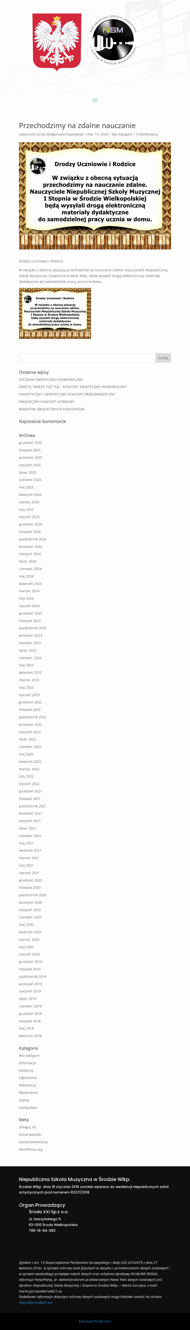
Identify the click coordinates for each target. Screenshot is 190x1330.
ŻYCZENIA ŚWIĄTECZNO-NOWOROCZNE (51, 379)
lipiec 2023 (27, 650)
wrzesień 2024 (30, 546)
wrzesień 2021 (30, 813)
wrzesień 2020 (30, 902)
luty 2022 (26, 776)
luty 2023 (26, 687)
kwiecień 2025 (30, 494)
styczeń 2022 (29, 783)
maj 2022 (26, 754)
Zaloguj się (27, 1127)
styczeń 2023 (29, 695)
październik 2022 (32, 717)
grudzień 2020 (30, 880)
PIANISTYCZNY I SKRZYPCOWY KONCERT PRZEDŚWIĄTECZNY (67, 394)
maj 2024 (26, 576)
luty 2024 (26, 598)
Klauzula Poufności (95, 1321)
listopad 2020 (30, 887)
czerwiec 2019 (30, 1006)
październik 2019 (32, 976)
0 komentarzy (147, 134)
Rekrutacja (27, 1085)
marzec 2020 (29, 939)
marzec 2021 (29, 858)
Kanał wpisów (30, 1134)
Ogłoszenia (28, 1077)
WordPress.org (31, 1149)
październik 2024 (32, 539)
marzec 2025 (29, 502)
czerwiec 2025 (30, 479)
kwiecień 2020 (30, 932)
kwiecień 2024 (30, 583)
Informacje (27, 1063)
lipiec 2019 (27, 998)
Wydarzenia (28, 1092)
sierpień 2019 (30, 991)
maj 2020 (26, 924)
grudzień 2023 (30, 613)
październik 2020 (32, 895)
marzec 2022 (29, 769)
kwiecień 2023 (30, 672)
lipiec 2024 (27, 561)
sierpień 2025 (30, 465)
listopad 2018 (30, 1021)
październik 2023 (32, 628)
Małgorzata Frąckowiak (65, 134)
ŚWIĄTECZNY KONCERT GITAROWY (46, 401)
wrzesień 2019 (30, 984)
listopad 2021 (30, 798)
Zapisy (24, 1100)
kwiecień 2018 (30, 1035)
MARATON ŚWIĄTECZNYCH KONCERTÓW (51, 409)
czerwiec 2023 (30, 657)
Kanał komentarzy (33, 1142)
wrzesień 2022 (30, 724)
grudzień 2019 (30, 961)
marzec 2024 (29, 591)
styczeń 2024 (29, 605)
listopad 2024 (30, 531)
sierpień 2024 (30, 553)
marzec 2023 (29, 680)
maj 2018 (26, 1028)
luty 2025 (26, 509)
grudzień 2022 (30, 702)
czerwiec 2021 (30, 835)
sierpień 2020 (30, 910)
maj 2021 (26, 843)
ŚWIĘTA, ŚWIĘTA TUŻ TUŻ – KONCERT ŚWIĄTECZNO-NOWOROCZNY (73, 386)
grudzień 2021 (30, 791)
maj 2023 (26, 665)
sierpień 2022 (30, 732)
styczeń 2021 (29, 872)
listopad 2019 (30, 969)
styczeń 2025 (29, 516)
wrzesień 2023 (30, 635)
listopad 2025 (30, 450)
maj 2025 (26, 487)
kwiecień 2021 (30, 850)
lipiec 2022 (27, 739)
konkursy (26, 1070)
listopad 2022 (30, 709)
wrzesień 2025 (30, 457)
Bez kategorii (122, 134)
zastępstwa (28, 1107)
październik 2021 (32, 806)
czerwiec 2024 (30, 568)
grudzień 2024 (30, 524)
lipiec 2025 (27, 472)
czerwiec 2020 (30, 917)
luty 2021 (26, 865)
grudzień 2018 (30, 1013)
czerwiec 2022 (30, 746)
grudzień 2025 (30, 442)
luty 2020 (26, 947)
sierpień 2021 (30, 820)
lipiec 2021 (27, 828)
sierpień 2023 (30, 643)
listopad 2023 (30, 620)
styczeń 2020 (29, 954)
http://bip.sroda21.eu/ (36, 1302)
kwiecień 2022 (30, 761)
